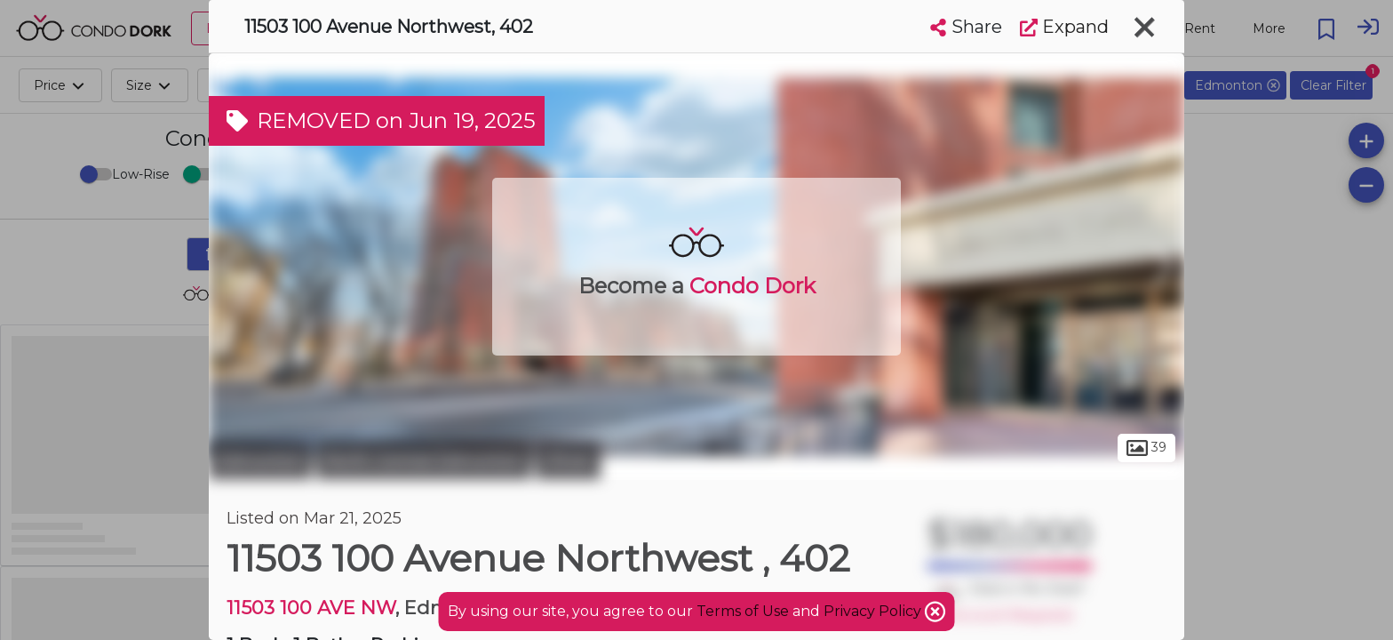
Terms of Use (742, 611)
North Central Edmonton (423, 460)
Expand (1064, 26)
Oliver (568, 460)
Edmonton (260, 460)
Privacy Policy (874, 611)
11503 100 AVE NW (311, 607)
